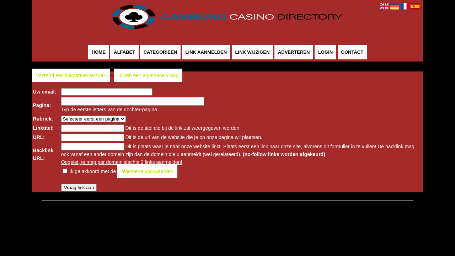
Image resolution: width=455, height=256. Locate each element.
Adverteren (294, 52)
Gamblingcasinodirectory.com (185, 205)
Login (325, 52)
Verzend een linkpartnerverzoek (71, 75)
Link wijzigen (252, 52)
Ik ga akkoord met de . (124, 171)
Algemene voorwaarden (284, 205)
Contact (352, 52)
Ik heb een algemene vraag (148, 75)
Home (99, 52)
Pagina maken (239, 205)
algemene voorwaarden (147, 171)
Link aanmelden (206, 52)
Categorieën (160, 52)
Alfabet (124, 52)
